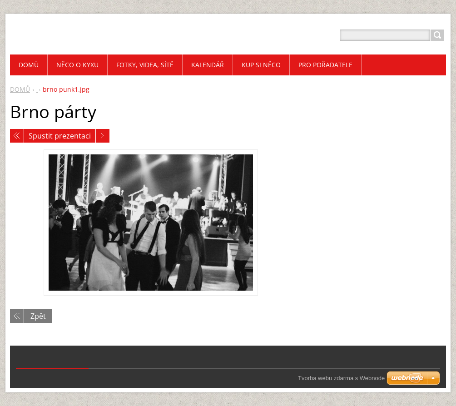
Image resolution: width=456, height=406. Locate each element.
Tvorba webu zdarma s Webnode (341, 378)
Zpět (38, 316)
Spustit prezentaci (60, 136)
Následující (102, 136)
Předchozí (17, 136)
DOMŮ (20, 89)
